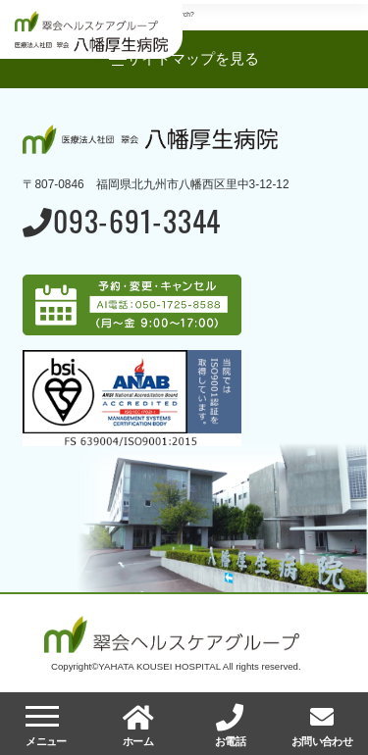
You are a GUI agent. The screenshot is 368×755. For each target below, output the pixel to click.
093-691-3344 (122, 223)
